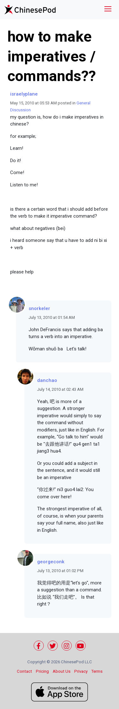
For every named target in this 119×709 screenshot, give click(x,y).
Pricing (42, 671)
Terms (96, 671)
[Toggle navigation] (108, 9)
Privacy (81, 671)
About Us (61, 671)
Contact (24, 671)
